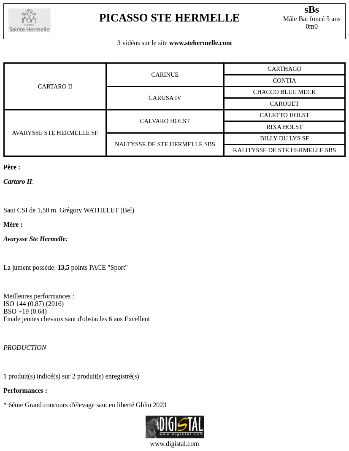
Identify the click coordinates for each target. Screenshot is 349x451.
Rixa (273, 126)
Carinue (165, 74)
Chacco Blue (275, 92)
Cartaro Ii (55, 86)
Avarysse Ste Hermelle (50, 132)
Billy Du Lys (280, 138)
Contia (284, 80)
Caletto (274, 115)
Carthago (285, 68)
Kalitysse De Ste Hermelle (278, 150)
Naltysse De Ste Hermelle (159, 144)
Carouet (284, 103)
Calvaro (154, 121)
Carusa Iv (165, 97)
